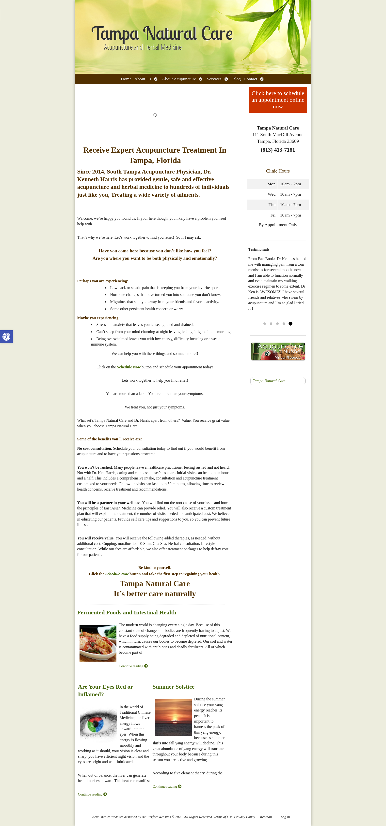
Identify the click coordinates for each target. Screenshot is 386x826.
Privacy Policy (244, 817)
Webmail (266, 817)
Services (214, 78)
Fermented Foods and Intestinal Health (127, 612)
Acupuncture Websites (107, 817)
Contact (250, 78)
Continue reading (133, 666)
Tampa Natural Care (269, 381)
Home (126, 78)
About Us (142, 78)
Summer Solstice (173, 686)
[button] (6, 336)
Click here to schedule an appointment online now (278, 100)
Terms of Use (223, 817)
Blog (236, 78)
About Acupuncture (179, 78)
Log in (285, 817)
